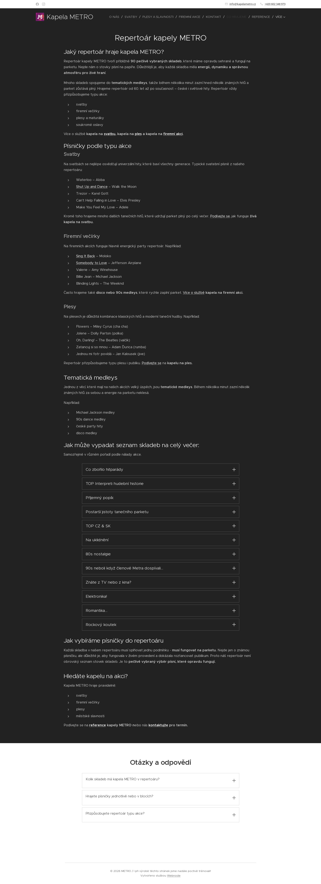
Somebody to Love (91, 263)
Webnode (174, 875)
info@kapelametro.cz (242, 4)
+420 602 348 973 (275, 4)
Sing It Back (85, 256)
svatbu (109, 134)
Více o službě (193, 292)
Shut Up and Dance (91, 186)
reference (97, 734)
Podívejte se (220, 216)
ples (138, 134)
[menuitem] (115, 17)
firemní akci (172, 134)
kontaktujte (158, 734)
